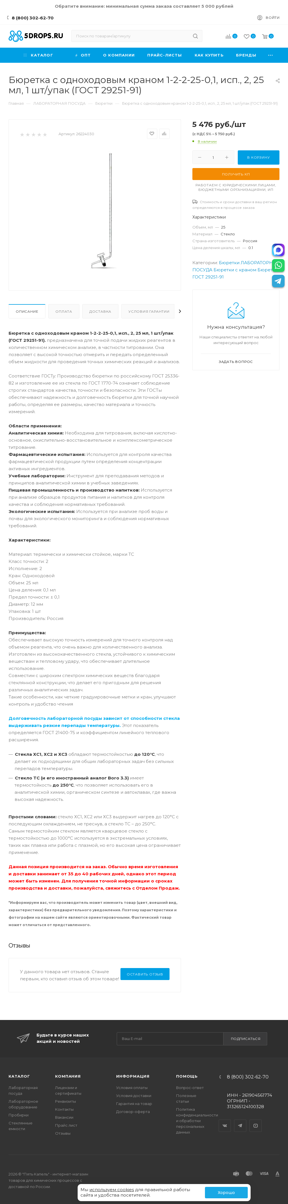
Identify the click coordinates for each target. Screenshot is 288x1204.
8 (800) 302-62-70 (33, 18)
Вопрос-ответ (190, 1087)
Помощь (187, 1076)
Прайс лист (66, 1125)
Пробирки (19, 1115)
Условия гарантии (149, 311)
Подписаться (246, 1039)
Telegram (240, 1121)
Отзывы (63, 1133)
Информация (133, 1076)
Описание (27, 311)
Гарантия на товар (134, 1103)
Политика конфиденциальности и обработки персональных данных (197, 1120)
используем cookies (111, 1189)
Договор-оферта (133, 1111)
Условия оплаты (132, 1087)
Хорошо (226, 1192)
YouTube (256, 1121)
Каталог (19, 1076)
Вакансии (64, 1117)
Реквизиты (65, 1101)
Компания (67, 1076)
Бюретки (229, 262)
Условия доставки (133, 1095)
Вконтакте (225, 1121)
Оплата (63, 311)
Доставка (100, 311)
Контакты (64, 1109)
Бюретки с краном (235, 269)
